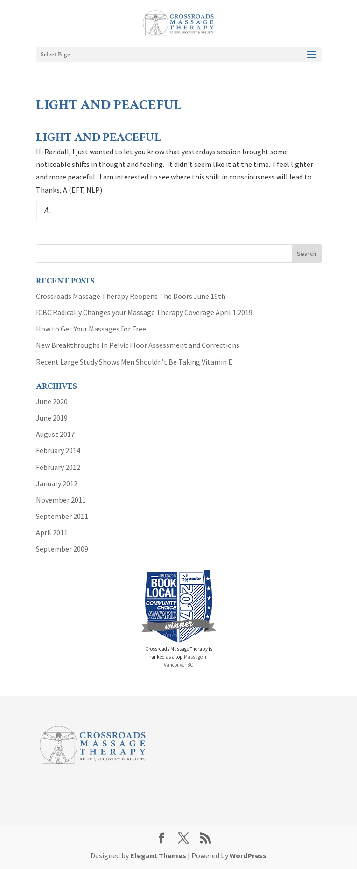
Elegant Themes (158, 855)
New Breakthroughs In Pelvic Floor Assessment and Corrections (137, 345)
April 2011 (52, 532)
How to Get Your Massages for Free (91, 328)
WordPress (248, 855)
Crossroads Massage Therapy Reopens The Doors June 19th (130, 296)
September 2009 (62, 548)
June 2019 (52, 417)
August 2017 (55, 434)
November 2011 (61, 499)
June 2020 (52, 401)
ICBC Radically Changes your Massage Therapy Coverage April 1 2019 (144, 312)
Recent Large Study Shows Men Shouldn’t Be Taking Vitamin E (134, 361)
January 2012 (56, 483)
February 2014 (58, 450)
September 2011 (62, 516)
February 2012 (58, 467)
